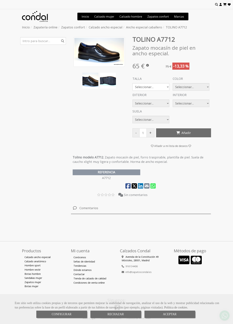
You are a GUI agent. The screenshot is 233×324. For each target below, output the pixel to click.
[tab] (141, 208)
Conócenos (79, 257)
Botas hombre (32, 273)
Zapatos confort (158, 16)
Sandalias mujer (33, 278)
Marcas (179, 16)
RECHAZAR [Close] (115, 314)
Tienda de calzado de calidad (89, 278)
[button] (221, 4)
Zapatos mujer (32, 282)
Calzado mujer (104, 16)
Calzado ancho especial (37, 257)
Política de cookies (175, 307)
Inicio (85, 16)
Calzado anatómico (35, 261)
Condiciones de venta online (89, 282)
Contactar (79, 274)
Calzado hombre (130, 16)
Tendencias (79, 265)
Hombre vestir (32, 269)
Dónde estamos (82, 270)
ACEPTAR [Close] (170, 314)
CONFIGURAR (61, 314)
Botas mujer (31, 286)
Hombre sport (32, 265)
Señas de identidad (84, 261)
